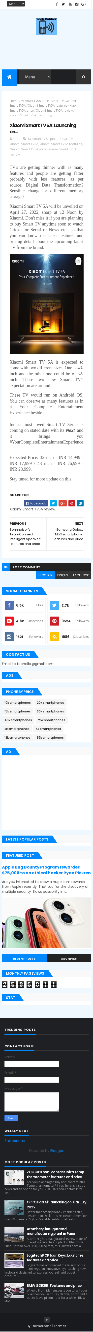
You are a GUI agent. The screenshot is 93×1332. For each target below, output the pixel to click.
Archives (69, 959)
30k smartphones (50, 711)
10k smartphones (17, 703)
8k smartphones (17, 729)
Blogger (56, 1150)
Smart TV (57, 101)
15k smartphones (17, 711)
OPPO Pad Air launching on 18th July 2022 (56, 1205)
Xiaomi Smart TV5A (24, 144)
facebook (81, 575)
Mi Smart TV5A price (35, 101)
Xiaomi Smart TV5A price (28, 149)
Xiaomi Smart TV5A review (54, 110)
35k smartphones (50, 738)
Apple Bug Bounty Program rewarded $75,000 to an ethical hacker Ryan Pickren (46, 870)
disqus (62, 575)
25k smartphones (51, 720)
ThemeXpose (41, 1326)
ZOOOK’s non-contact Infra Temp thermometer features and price (55, 1175)
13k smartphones (17, 738)
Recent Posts (24, 959)
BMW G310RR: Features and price (54, 1285)
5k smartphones (48, 729)
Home (14, 101)
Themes (60, 1326)
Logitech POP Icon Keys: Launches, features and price (56, 1258)
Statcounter (15, 1140)
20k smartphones (50, 703)
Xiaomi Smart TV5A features (47, 106)
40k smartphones (18, 720)
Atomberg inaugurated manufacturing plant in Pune (51, 1231)
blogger (45, 575)
